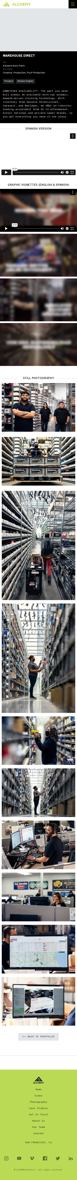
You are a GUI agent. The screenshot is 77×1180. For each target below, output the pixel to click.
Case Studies (38, 1108)
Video (38, 1095)
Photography (38, 1102)
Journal (38, 1133)
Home (38, 1089)
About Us (38, 1120)
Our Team (38, 1127)
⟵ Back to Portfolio (38, 1036)
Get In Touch (38, 1114)
